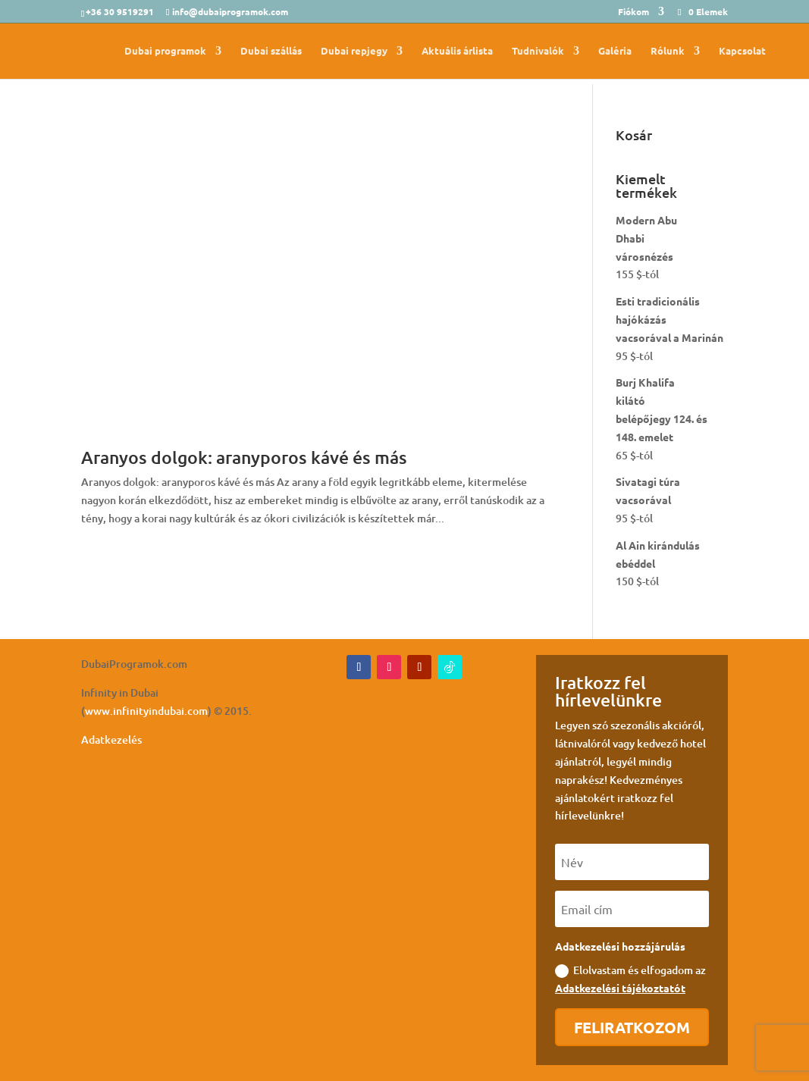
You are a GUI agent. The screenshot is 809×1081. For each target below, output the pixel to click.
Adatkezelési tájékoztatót (620, 988)
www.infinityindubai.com (146, 710)
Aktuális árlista (457, 51)
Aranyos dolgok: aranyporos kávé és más (244, 457)
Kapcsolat (742, 51)
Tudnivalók (538, 51)
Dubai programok (165, 51)
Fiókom (633, 12)
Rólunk (668, 51)
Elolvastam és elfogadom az (630, 979)
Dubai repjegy (354, 51)
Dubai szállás (271, 51)
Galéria (615, 51)
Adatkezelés (111, 739)
